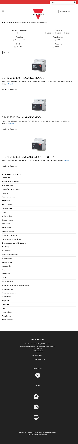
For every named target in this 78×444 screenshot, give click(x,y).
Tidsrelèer (5, 308)
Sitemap (21, 432)
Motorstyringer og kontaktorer (11, 239)
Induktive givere (7, 208)
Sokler (4, 277)
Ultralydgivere (6, 316)
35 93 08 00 (39, 351)
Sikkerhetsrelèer (7, 258)
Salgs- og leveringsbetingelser (47, 432)
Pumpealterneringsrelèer (10, 254)
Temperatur (5, 300)
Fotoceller (5, 193)
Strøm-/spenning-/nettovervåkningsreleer (15, 285)
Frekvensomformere (8, 197)
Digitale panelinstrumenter (10, 181)
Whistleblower (43, 434)
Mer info (11, 84)
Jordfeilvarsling (7, 216)
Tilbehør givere (7, 312)
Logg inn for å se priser (9, 89)
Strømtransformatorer (9, 293)
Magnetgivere (6, 228)
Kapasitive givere (7, 220)
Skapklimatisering (7, 270)
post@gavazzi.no (37, 348)
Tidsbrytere (5, 304)
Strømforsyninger (7, 289)
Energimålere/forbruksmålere (11, 189)
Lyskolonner (6, 224)
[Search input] (61, 2)
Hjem (3, 22)
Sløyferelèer (6, 274)
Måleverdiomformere (8, 231)
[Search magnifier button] (74, 2)
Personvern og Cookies (31, 432)
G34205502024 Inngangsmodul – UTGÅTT (30, 157)
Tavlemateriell (6, 297)
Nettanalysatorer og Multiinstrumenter (14, 243)
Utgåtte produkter (7, 320)
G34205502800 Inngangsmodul (23, 77)
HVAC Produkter (7, 204)
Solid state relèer (7, 281)
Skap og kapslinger (8, 262)
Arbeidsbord (6, 178)
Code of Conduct (33, 434)
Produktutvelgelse (12, 22)
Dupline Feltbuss (7, 185)
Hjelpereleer (6, 201)
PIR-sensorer (6, 251)
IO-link (4, 212)
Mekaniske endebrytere (9, 235)
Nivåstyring (5, 247)
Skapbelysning (6, 266)
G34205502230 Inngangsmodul (23, 117)
